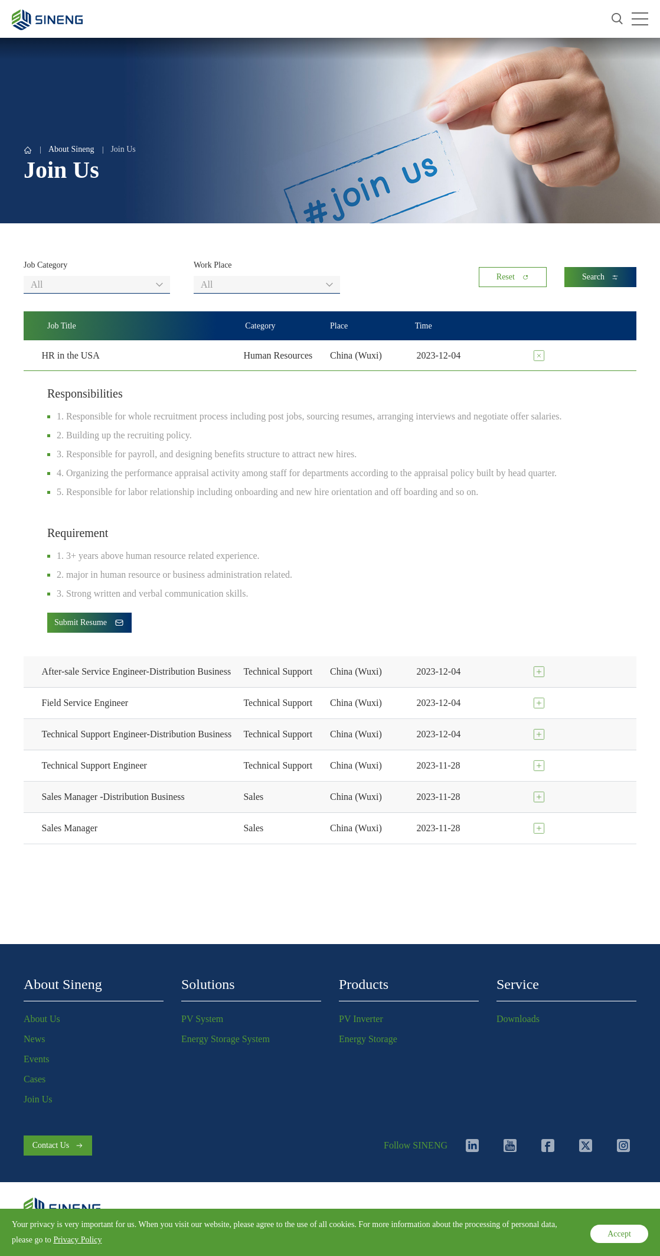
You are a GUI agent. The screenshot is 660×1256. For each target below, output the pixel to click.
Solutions (208, 984)
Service (517, 984)
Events (37, 1059)
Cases (34, 1079)
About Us (42, 1019)
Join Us (122, 149)
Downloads (518, 1019)
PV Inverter (361, 1019)
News (34, 1039)
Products (363, 984)
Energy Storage (368, 1039)
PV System (202, 1019)
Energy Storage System (225, 1039)
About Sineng (71, 149)
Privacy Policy (48, 1234)
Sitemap (192, 1234)
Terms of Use (106, 1234)
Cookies (153, 1234)
